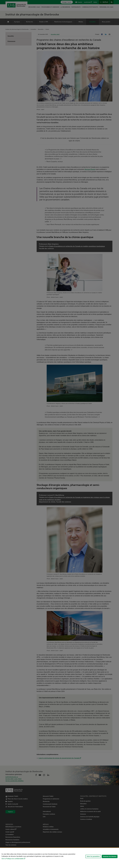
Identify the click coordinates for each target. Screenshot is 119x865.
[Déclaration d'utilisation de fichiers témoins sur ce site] (59, 856)
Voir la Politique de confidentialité (12, 858)
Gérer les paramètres (93, 856)
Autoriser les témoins (109, 856)
